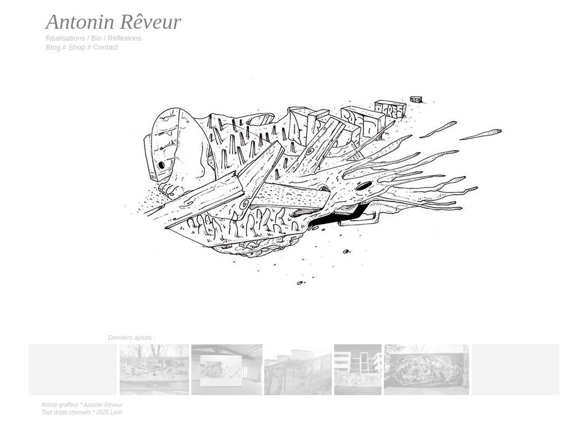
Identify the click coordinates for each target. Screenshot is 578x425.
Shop (77, 47)
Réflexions (125, 38)
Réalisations (66, 38)
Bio (97, 38)
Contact (105, 47)
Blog (54, 47)
